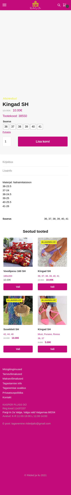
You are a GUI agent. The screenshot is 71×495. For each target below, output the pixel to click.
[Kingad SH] (52, 252)
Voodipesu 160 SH (14, 271)
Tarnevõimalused (12, 374)
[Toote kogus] (7, 141)
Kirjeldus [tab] (8, 162)
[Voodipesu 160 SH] (18, 252)
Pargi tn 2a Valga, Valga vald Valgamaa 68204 (29, 412)
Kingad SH (44, 271)
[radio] (6, 126)
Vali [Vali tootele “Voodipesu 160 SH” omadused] (18, 286)
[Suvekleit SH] (18, 310)
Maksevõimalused (13, 378)
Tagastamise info (12, 383)
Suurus (7, 121)
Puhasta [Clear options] (7, 132)
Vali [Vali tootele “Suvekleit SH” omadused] (18, 349)
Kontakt (7, 397)
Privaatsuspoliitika (13, 392)
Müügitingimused (12, 369)
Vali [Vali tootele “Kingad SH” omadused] (52, 286)
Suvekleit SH (11, 329)
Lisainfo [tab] (7, 170)
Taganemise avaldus (14, 387)
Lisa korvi (43, 141)
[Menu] (8, 5)
